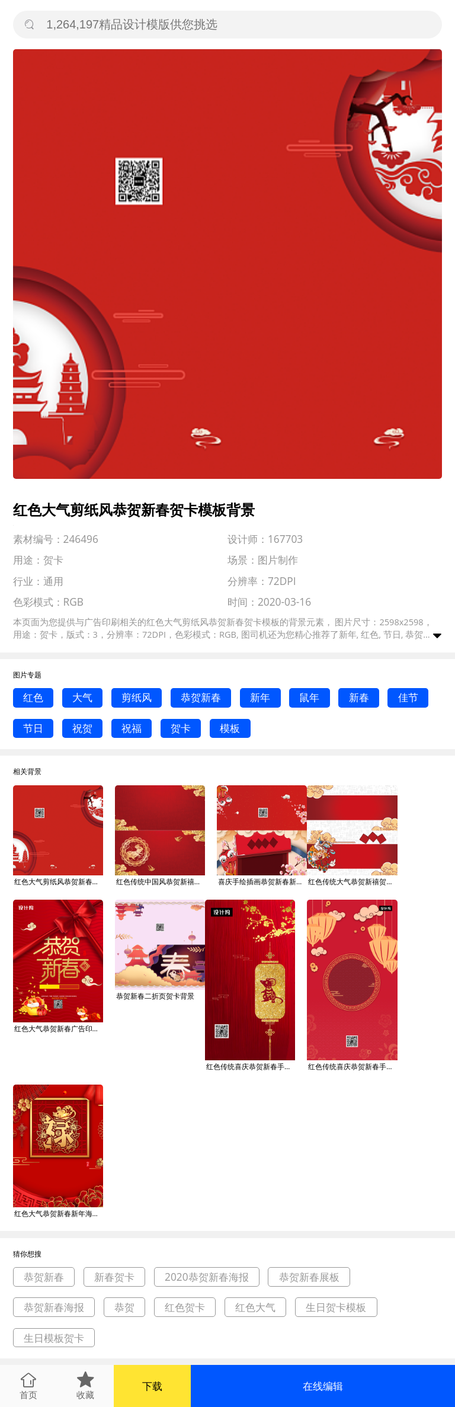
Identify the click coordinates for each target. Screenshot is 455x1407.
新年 (260, 697)
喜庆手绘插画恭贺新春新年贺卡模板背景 (262, 882)
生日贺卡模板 (336, 1307)
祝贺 (82, 728)
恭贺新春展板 (309, 1277)
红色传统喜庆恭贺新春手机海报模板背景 (250, 1066)
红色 (33, 697)
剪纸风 (136, 697)
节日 (33, 728)
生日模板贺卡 (54, 1338)
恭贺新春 (201, 697)
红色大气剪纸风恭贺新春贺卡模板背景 (58, 882)
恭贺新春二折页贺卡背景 (155, 996)
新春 (359, 697)
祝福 (131, 728)
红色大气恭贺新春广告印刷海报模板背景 (58, 1029)
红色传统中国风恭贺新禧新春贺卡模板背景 (160, 882)
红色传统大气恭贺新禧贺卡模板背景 (352, 882)
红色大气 (255, 1307)
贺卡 (181, 728)
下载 (152, 1386)
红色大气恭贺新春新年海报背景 (58, 1213)
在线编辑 (323, 1386)
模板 (230, 728)
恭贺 (124, 1307)
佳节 (408, 697)
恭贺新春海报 (54, 1307)
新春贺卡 (114, 1277)
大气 (82, 697)
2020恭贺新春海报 (207, 1277)
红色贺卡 (185, 1307)
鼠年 (309, 697)
